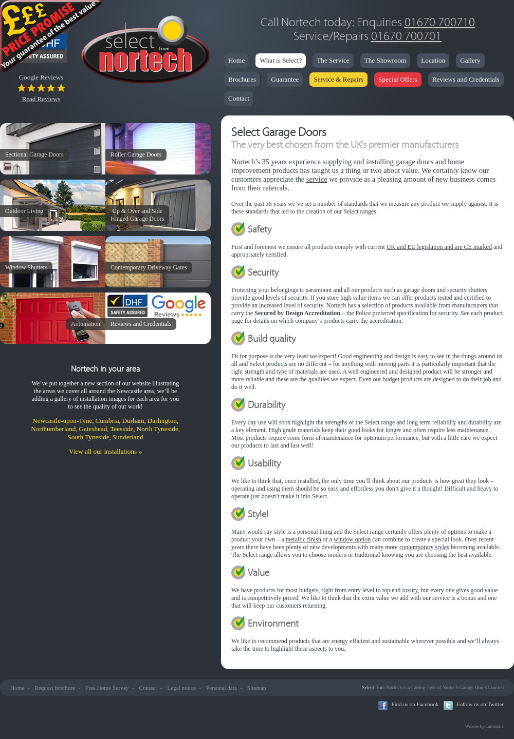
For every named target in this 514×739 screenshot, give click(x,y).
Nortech (145, 51)
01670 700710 (440, 22)
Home (236, 60)
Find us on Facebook (414, 704)
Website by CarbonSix (484, 726)
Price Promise (51, 38)
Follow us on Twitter (480, 704)
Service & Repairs (338, 79)
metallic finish (303, 539)
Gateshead (93, 429)
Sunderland (128, 437)
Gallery (470, 60)
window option (352, 539)
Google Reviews (41, 88)
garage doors (414, 162)
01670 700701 (406, 36)
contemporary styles (424, 547)
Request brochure (54, 688)
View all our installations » (105, 451)
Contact (238, 98)
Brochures (242, 79)
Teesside (121, 429)
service (316, 179)
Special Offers (397, 79)
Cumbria (107, 420)
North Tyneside (157, 429)
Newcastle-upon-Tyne (62, 420)
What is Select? (281, 60)
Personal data (221, 688)
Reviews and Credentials (466, 79)
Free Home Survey (107, 688)
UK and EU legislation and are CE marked (439, 246)
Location (433, 60)
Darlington (162, 420)
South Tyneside (88, 437)
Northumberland (53, 429)
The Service (333, 60)
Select (368, 687)
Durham (133, 420)
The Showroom (385, 60)
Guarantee (285, 79)
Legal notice (181, 688)
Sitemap (256, 688)
